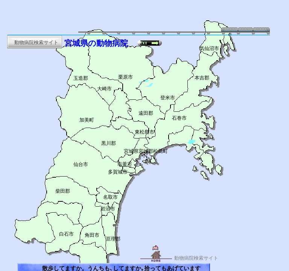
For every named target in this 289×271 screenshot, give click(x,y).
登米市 (167, 97)
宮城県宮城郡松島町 (146, 151)
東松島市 (144, 132)
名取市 (110, 197)
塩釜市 (124, 164)
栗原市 (125, 77)
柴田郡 (62, 191)
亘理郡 (113, 239)
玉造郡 (80, 78)
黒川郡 (108, 143)
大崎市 (104, 88)
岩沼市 (107, 209)
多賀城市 (118, 172)
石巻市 (179, 118)
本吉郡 (202, 78)
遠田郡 (145, 113)
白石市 (66, 234)
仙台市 (80, 164)
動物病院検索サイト (196, 258)
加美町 (86, 120)
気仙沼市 (209, 48)
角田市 (92, 235)
